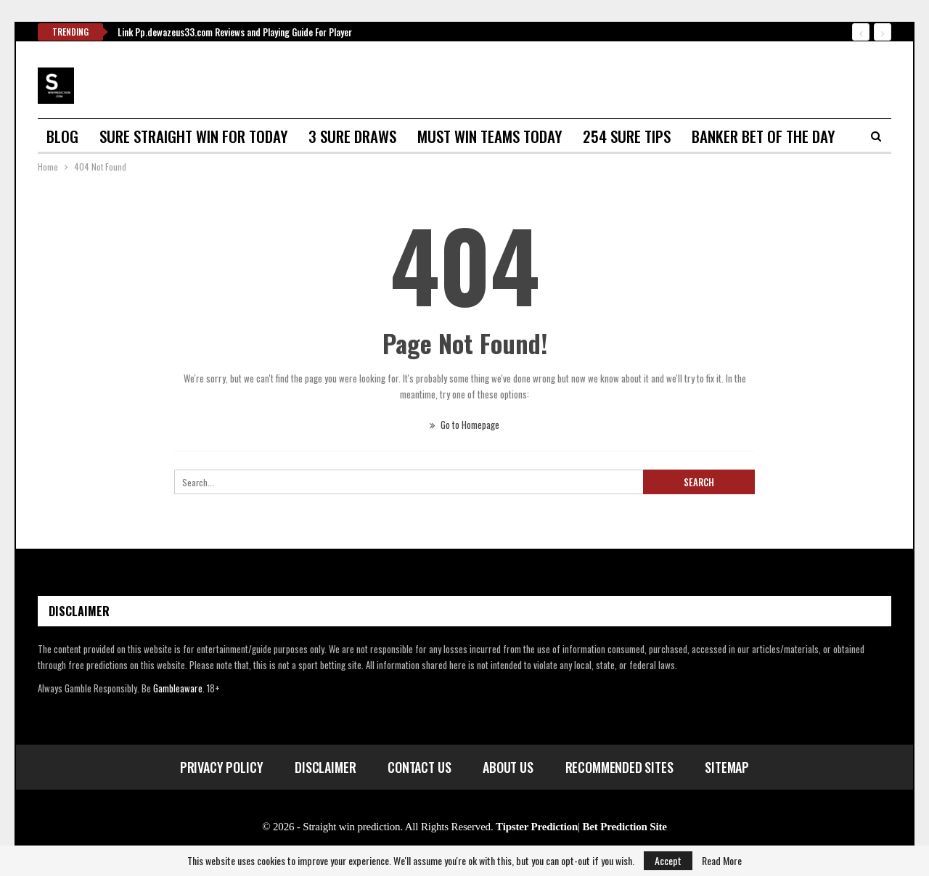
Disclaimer (325, 767)
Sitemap (727, 767)
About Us (508, 767)
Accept (668, 860)
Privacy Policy (221, 767)
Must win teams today (489, 136)
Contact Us (419, 767)
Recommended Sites (619, 767)
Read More (722, 861)
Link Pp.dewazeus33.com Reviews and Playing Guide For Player (235, 32)
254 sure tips (627, 136)
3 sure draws (352, 136)
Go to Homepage (464, 424)
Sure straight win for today (193, 136)
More (708, 136)
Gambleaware (177, 688)
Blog (62, 136)
